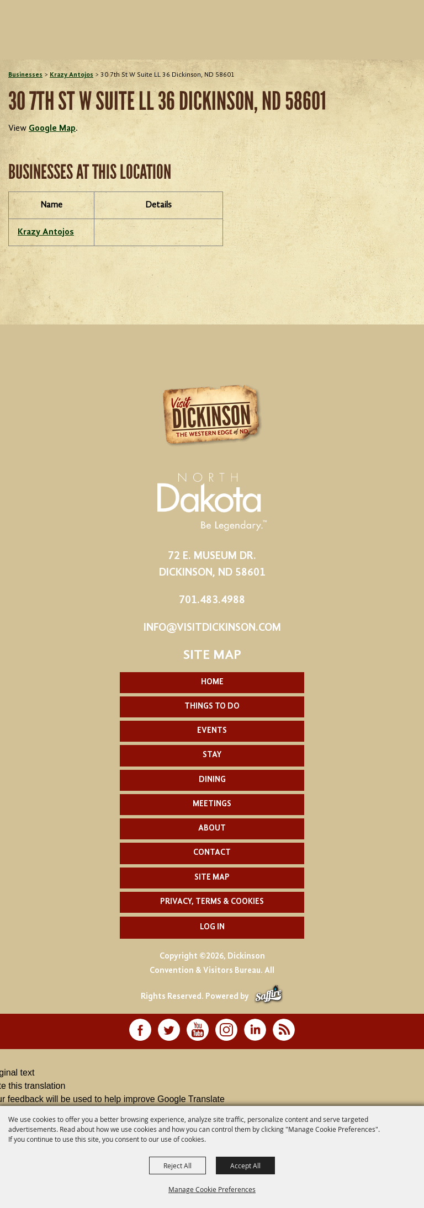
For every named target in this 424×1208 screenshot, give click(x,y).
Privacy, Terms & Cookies (212, 902)
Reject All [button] (177, 1165)
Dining (212, 780)
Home (212, 682)
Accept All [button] (245, 1165)
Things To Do (212, 707)
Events (212, 731)
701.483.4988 (212, 600)
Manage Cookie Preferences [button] (212, 1189)
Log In (212, 927)
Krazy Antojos (71, 75)
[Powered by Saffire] (268, 997)
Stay (212, 755)
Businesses (25, 75)
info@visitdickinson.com (212, 628)
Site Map (212, 878)
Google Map (52, 128)
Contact (212, 853)
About (212, 828)
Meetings (212, 804)
